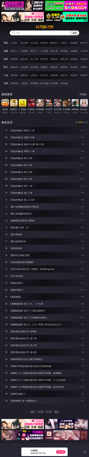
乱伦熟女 (74, 59)
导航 (6, 83)
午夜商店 (24, 83)
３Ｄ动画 (44, 51)
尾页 (56, 412)
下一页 (48, 412)
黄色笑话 (74, 75)
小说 (6, 75)
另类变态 (84, 59)
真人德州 (24, 43)
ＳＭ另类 (84, 51)
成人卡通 (34, 59)
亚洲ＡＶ (14, 51)
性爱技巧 (84, 75)
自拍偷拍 (24, 51)
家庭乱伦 (24, 75)
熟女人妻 (54, 51)
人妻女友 (34, 75)
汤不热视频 (44, 83)
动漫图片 (44, 67)
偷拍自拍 (24, 59)
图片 (6, 67)
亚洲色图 (24, 67)
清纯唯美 (64, 67)
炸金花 (64, 43)
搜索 (74, 33)
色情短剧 (64, 83)
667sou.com (44, 27)
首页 (32, 412)
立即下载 (60, 452)
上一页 (40, 412)
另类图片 (84, 67)
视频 (6, 50)
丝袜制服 (64, 51)
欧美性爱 (44, 59)
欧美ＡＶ (34, 51)
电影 (6, 59)
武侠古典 (44, 75)
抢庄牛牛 (84, 43)
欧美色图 (34, 67)
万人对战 (34, 43)
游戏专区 (44, 43)
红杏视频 (54, 83)
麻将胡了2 (54, 43)
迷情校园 (54, 75)
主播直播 (74, 51)
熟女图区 (74, 67)
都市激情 (14, 75)
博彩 (6, 42)
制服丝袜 (54, 59)
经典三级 (64, 59)
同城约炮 (14, 83)
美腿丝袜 (54, 67)
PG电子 (14, 43)
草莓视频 (34, 83)
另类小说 (64, 75)
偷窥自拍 (14, 67)
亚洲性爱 (14, 59)
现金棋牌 (74, 43)
